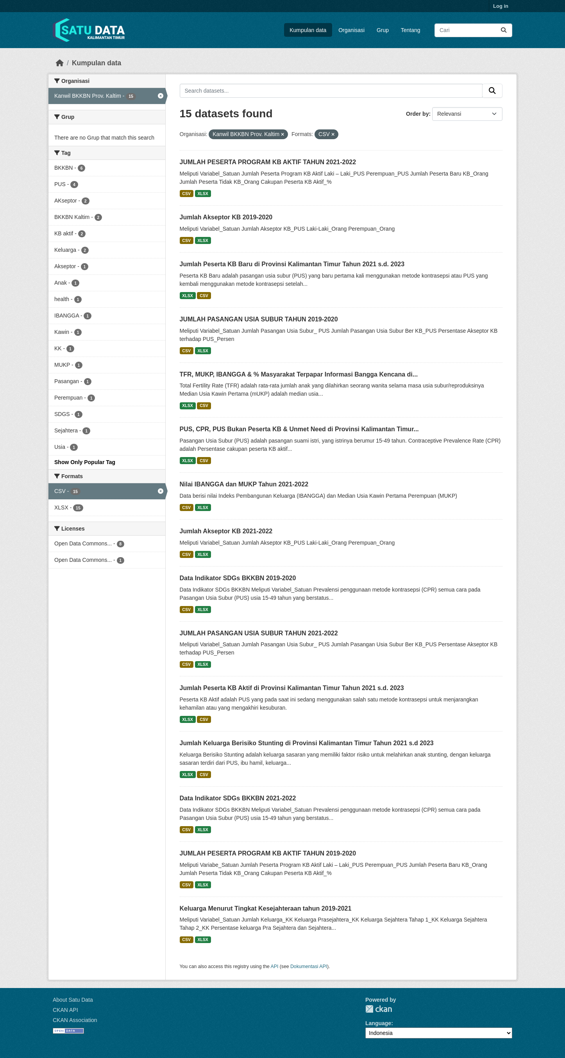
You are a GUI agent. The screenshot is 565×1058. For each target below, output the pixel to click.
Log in (500, 6)
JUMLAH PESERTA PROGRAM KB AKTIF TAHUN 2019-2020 (268, 853)
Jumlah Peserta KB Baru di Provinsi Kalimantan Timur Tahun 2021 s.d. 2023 (292, 264)
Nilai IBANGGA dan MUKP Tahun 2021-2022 (244, 484)
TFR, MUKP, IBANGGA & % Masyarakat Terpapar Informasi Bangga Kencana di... (299, 374)
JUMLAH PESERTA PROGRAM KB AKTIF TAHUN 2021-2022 (268, 162)
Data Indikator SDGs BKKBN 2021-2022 (238, 798)
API (275, 966)
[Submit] (503, 30)
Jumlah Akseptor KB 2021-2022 (226, 531)
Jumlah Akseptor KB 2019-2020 (226, 217)
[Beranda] (60, 63)
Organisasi (351, 30)
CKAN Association (75, 1020)
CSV (186, 193)
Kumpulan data (308, 30)
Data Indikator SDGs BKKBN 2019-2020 (238, 578)
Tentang (410, 30)
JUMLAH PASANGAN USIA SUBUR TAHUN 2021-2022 (259, 633)
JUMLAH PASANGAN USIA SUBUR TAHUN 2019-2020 (259, 319)
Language (378, 1023)
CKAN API (65, 1010)
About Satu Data (73, 1000)
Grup (383, 30)
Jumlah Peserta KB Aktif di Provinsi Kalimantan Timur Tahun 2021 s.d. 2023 (292, 688)
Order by (417, 114)
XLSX (202, 193)
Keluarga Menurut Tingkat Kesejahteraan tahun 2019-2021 (266, 908)
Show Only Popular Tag (84, 462)
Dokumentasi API (308, 966)
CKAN (378, 1009)
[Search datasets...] (473, 30)
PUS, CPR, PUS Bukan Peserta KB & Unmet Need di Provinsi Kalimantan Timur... (299, 429)
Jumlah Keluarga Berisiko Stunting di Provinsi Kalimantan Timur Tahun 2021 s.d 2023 (307, 743)
